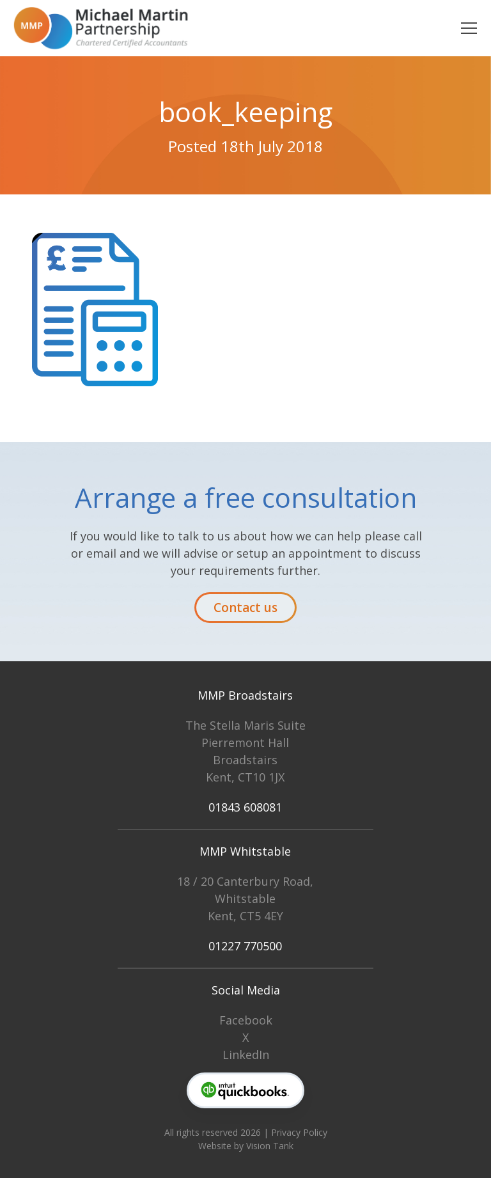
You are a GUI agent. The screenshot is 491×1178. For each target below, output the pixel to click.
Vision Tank (269, 1146)
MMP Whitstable (245, 851)
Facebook (245, 1020)
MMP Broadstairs (245, 695)
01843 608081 (245, 807)
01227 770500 (245, 946)
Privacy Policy (299, 1132)
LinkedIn (245, 1054)
